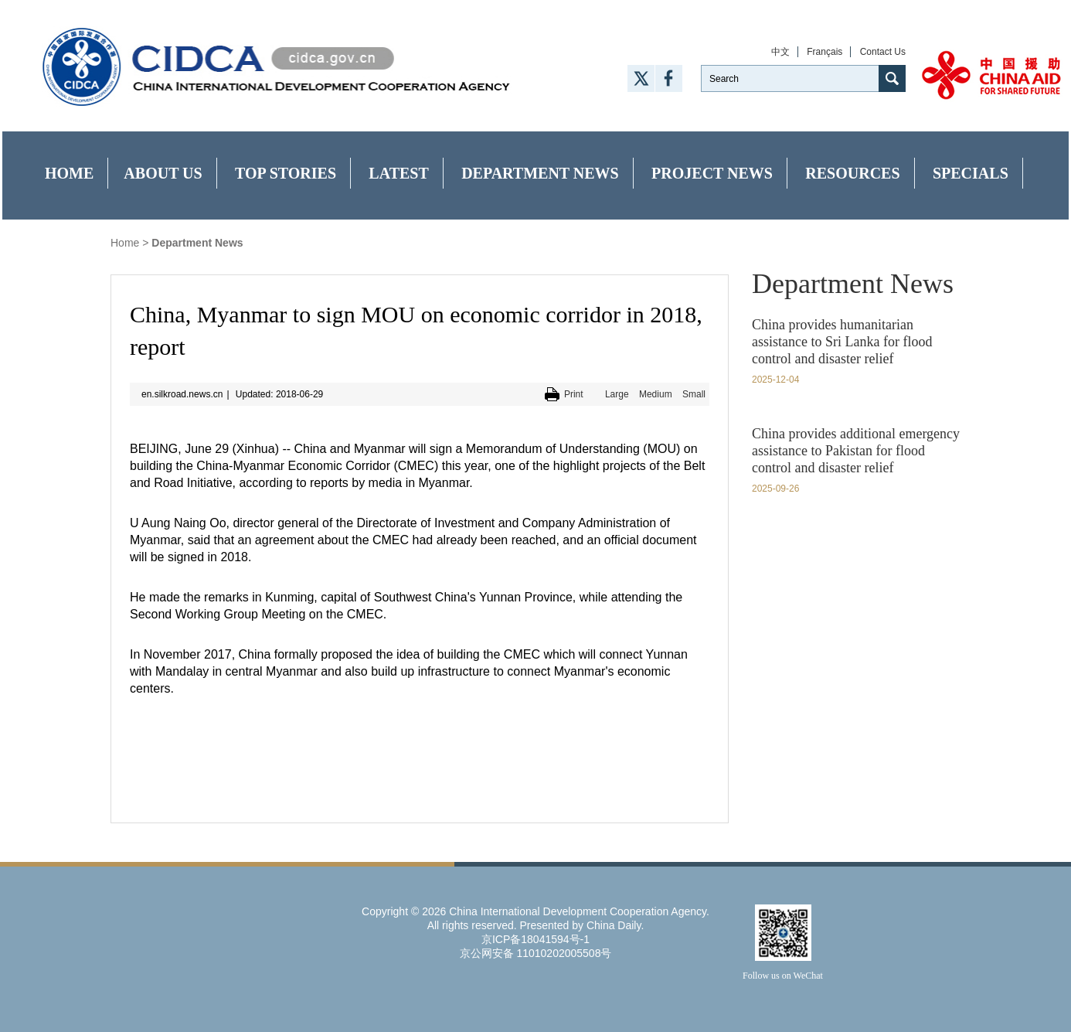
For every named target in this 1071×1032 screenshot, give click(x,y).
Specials (970, 173)
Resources (852, 173)
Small (694, 394)
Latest (398, 173)
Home (69, 173)
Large (617, 394)
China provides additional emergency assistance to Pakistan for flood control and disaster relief (856, 450)
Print (573, 394)
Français (824, 51)
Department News (540, 173)
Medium (655, 394)
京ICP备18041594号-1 (535, 939)
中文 (780, 51)
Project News (712, 173)
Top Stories (285, 173)
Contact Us (883, 51)
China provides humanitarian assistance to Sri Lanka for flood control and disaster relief (842, 341)
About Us (163, 173)
